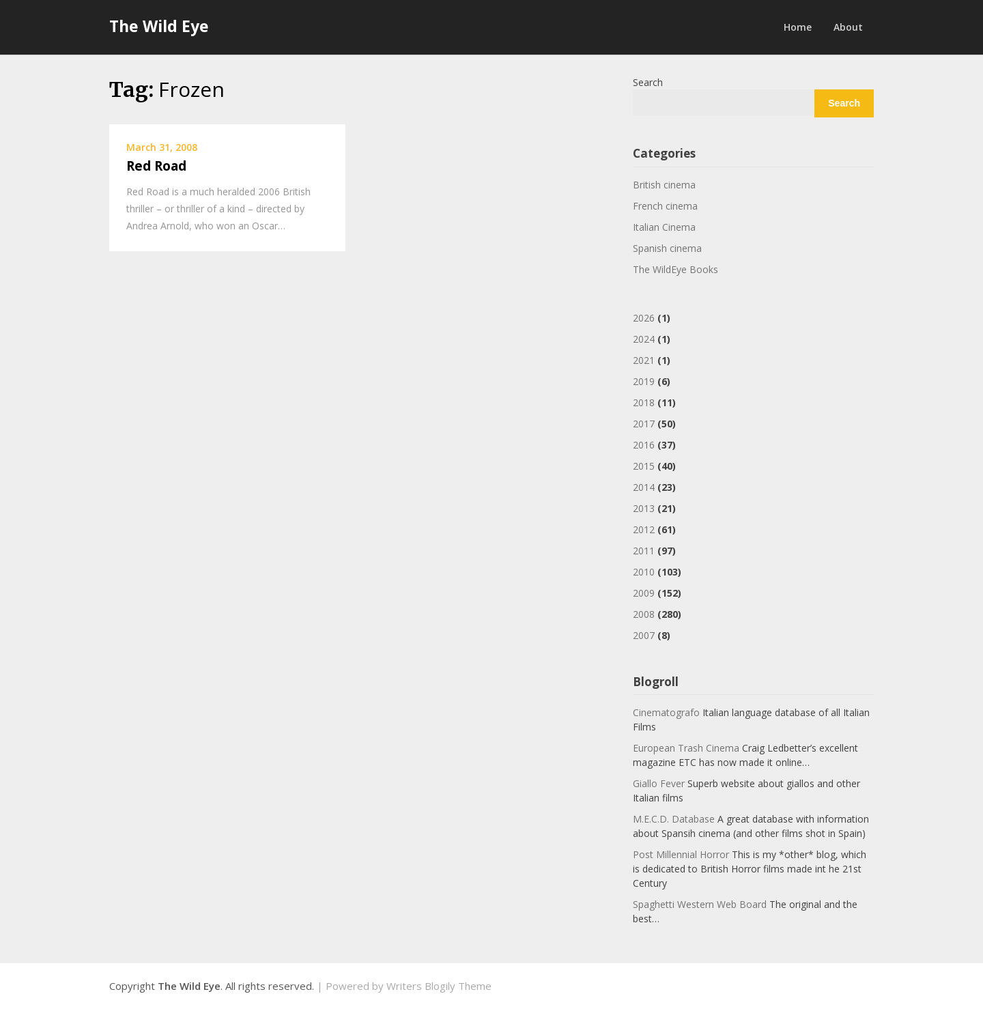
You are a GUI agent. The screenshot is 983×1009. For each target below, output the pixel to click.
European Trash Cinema (686, 747)
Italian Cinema (664, 227)
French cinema (665, 205)
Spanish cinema (667, 248)
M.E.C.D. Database (674, 818)
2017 (644, 423)
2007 (644, 635)
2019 (644, 381)
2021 (644, 360)
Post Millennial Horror (681, 854)
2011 (644, 550)
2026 (644, 317)
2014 (644, 487)
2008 (644, 614)
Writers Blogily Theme (439, 986)
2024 (644, 338)
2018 (644, 402)
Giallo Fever (659, 783)
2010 (644, 571)
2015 (644, 465)
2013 (644, 508)
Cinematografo (666, 712)
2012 (644, 529)
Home (798, 26)
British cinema (664, 184)
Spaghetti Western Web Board (700, 904)
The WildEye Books (675, 269)
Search (648, 82)
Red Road (156, 166)
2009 (644, 592)
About (848, 26)
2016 (644, 444)
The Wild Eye (159, 26)
